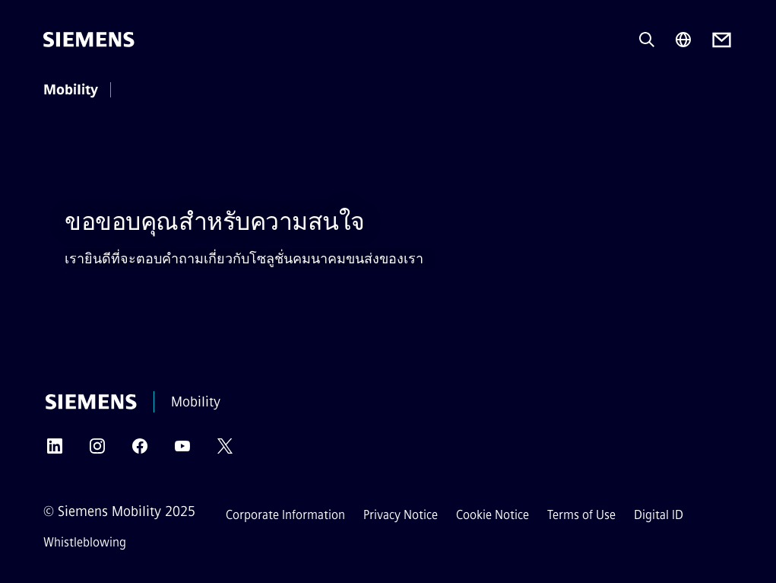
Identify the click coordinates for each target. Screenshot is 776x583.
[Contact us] (722, 40)
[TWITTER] (225, 450)
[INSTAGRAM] (97, 450)
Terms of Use (581, 515)
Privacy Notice (400, 515)
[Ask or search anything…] (647, 39)
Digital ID (658, 515)
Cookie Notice (492, 515)
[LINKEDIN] (55, 450)
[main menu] (139, 91)
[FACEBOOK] (140, 450)
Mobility (70, 89)
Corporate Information (285, 515)
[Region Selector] (683, 39)
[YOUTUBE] (182, 450)
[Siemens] (89, 39)
